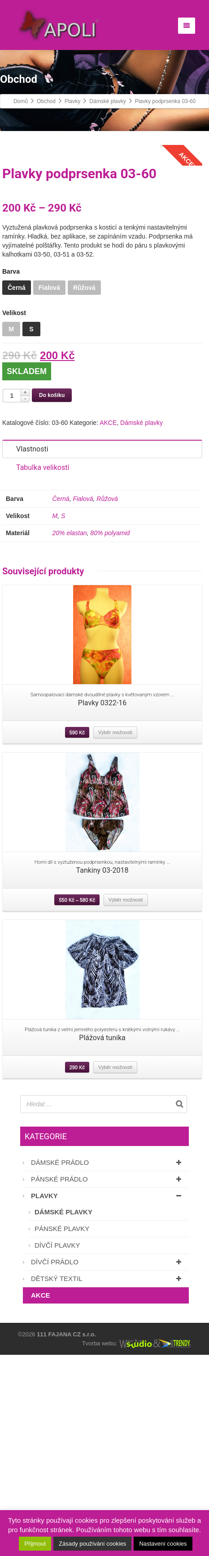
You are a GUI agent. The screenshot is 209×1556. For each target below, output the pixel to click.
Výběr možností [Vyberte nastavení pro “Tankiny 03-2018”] (126, 1101)
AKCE (108, 624)
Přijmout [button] (35, 1543)
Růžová (107, 700)
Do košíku (52, 597)
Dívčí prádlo (107, 1463)
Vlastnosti (32, 650)
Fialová (83, 700)
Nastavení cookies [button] (163, 1543)
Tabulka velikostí (42, 669)
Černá (61, 700)
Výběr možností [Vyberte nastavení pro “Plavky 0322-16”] (115, 933)
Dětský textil (107, 1480)
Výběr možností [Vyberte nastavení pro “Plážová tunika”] (115, 1268)
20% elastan (69, 734)
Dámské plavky (141, 624)
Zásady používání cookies (92, 1543)
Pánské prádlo (107, 1380)
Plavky (107, 1397)
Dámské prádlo (107, 1363)
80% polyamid (110, 734)
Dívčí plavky (57, 1446)
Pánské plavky (62, 1430)
